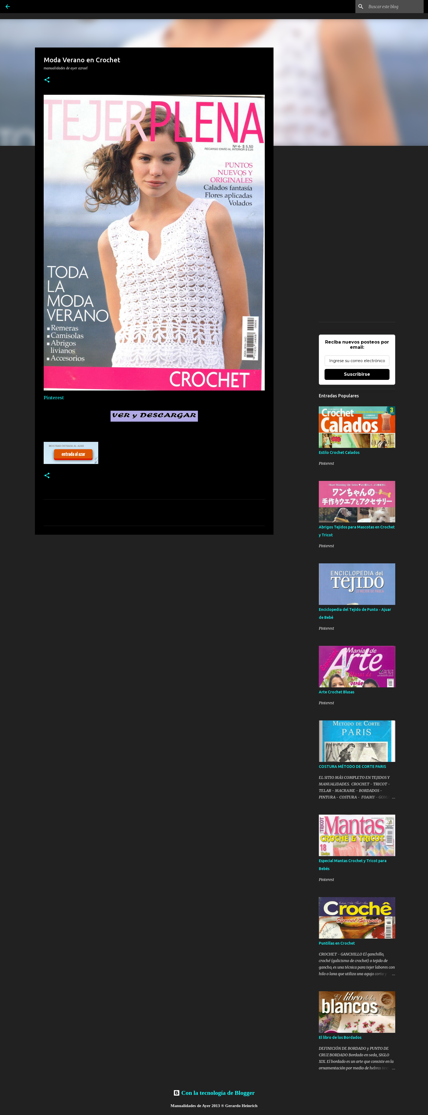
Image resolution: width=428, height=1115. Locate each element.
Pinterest (54, 397)
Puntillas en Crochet (337, 943)
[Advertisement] (154, 581)
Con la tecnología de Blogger (214, 1092)
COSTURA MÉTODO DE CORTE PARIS (352, 766)
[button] (47, 80)
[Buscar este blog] (395, 6)
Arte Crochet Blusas (336, 692)
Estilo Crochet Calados (339, 452)
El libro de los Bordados (340, 1037)
